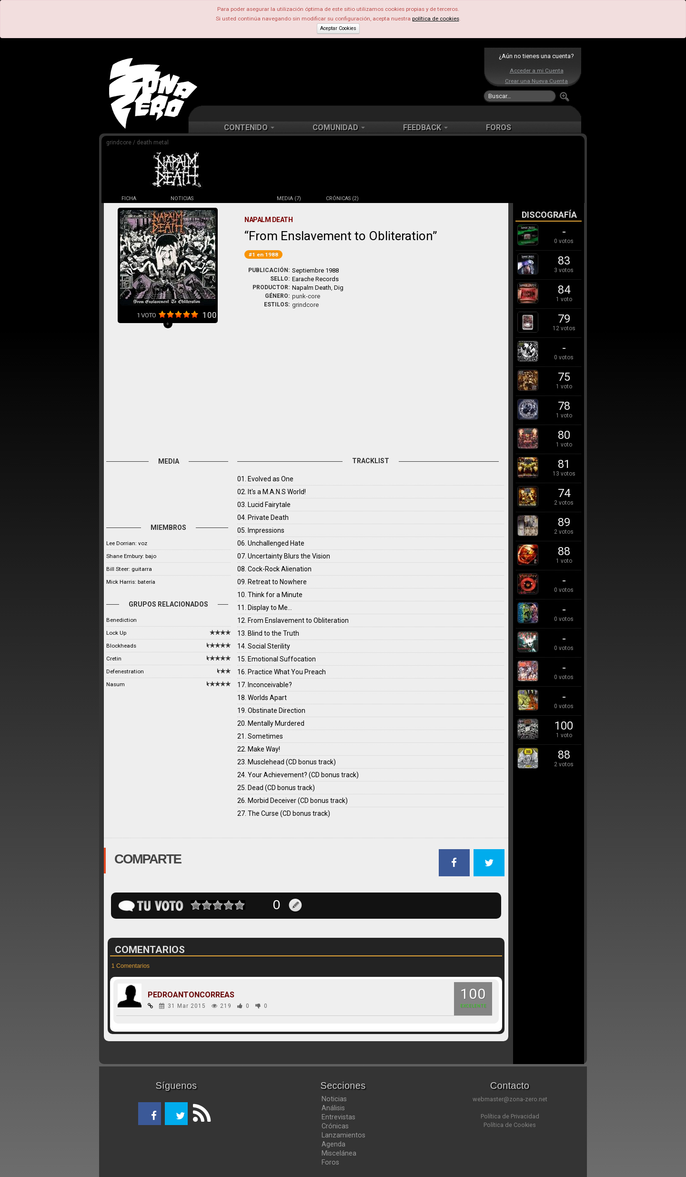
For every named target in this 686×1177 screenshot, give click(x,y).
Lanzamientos (343, 1135)
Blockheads (121, 645)
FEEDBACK (425, 127)
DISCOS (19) (235, 198)
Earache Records (315, 279)
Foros (330, 1162)
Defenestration (125, 671)
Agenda (333, 1144)
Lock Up (116, 632)
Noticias (334, 1099)
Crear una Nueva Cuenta (536, 81)
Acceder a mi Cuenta (537, 70)
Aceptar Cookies (338, 28)
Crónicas (335, 1126)
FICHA (128, 198)
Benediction (121, 620)
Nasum (115, 684)
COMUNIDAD (339, 127)
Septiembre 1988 (315, 270)
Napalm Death (311, 287)
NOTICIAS (182, 198)
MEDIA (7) (289, 198)
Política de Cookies (510, 1124)
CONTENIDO (249, 127)
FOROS (498, 127)
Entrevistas (338, 1117)
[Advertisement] (340, 76)
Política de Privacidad (510, 1116)
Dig (338, 287)
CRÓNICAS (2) (342, 198)
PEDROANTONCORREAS (191, 995)
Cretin (113, 658)
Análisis (333, 1108)
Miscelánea (339, 1153)
